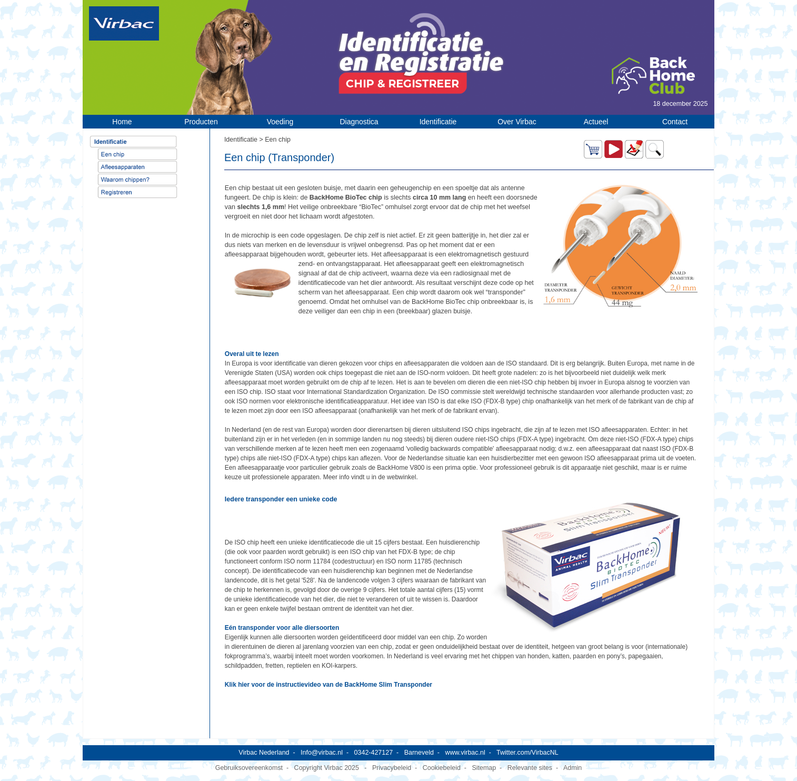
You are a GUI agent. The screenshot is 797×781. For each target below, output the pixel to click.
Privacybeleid (391, 768)
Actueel (596, 121)
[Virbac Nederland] (124, 23)
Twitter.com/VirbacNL (527, 752)
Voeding (280, 121)
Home (122, 121)
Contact (675, 121)
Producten (201, 121)
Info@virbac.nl (322, 752)
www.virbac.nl (465, 752)
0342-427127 (373, 752)
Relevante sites (529, 768)
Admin (572, 768)
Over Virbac (516, 121)
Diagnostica (359, 121)
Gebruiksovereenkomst (249, 768)
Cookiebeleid (442, 768)
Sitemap (484, 768)
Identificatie (438, 121)
